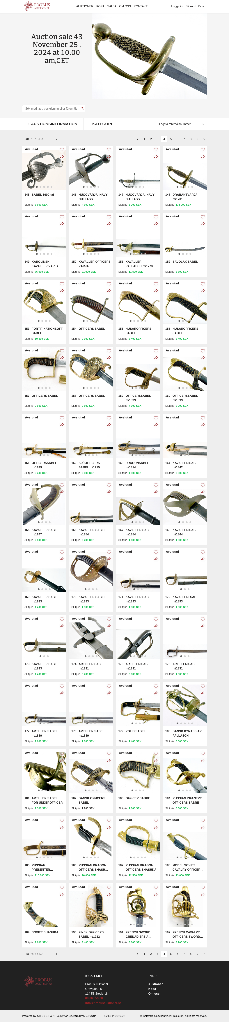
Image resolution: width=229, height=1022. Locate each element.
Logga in (176, 6)
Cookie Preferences (114, 1016)
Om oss (125, 6)
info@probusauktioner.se (103, 1003)
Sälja (111, 6)
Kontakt (141, 6)
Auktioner (84, 6)
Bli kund (191, 6)
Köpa (100, 6)
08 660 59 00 (94, 998)
